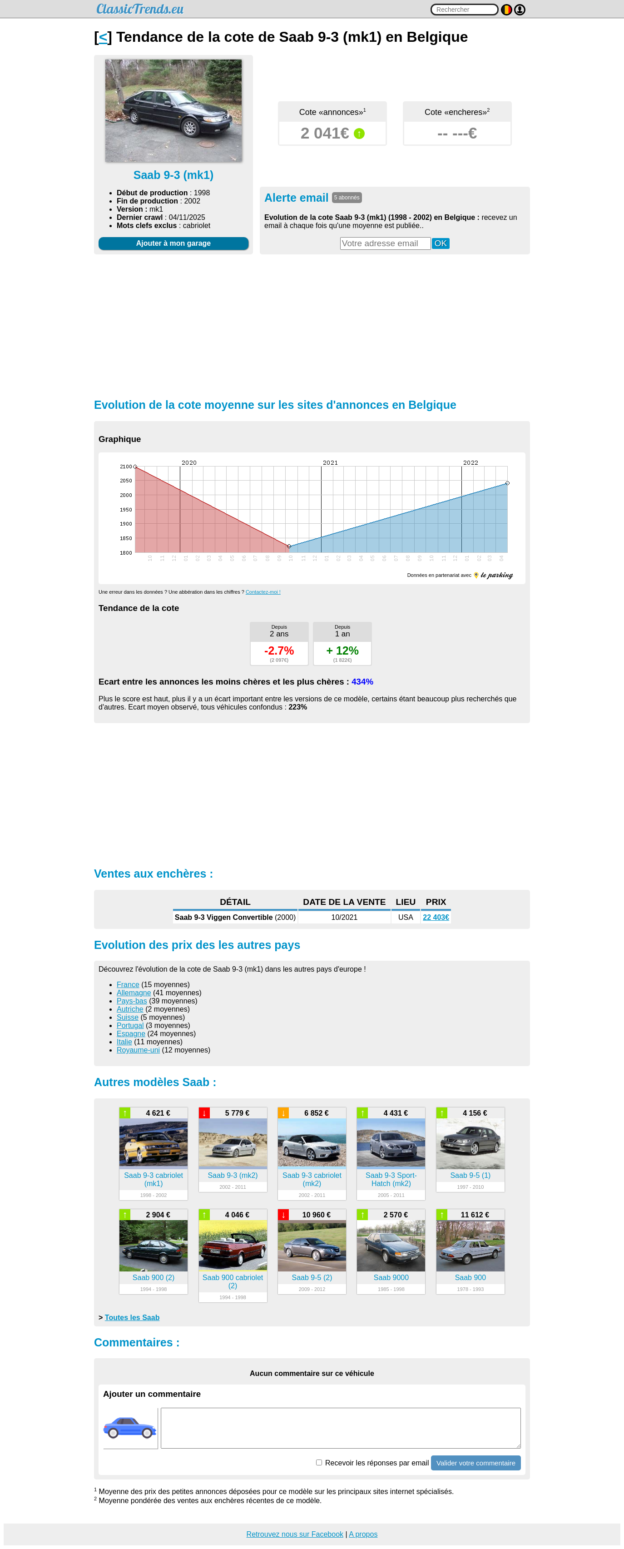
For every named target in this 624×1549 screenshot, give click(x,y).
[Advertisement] (312, 325)
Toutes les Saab (132, 1317)
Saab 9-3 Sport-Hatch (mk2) (391, 1179)
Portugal (130, 1025)
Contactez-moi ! (263, 592)
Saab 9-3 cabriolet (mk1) (153, 1179)
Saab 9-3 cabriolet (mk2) (312, 1179)
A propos (363, 1534)
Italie (124, 1042)
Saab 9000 (391, 1277)
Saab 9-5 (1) (470, 1175)
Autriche (130, 1009)
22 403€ (436, 917)
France (128, 984)
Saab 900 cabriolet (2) (233, 1282)
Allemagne (134, 993)
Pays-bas (132, 1001)
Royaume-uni (138, 1050)
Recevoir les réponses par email (372, 1463)
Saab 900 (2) (154, 1277)
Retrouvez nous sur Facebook (295, 1534)
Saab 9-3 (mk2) (233, 1175)
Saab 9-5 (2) (312, 1277)
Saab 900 (470, 1277)
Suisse (128, 1017)
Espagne (131, 1034)
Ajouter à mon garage (173, 243)
